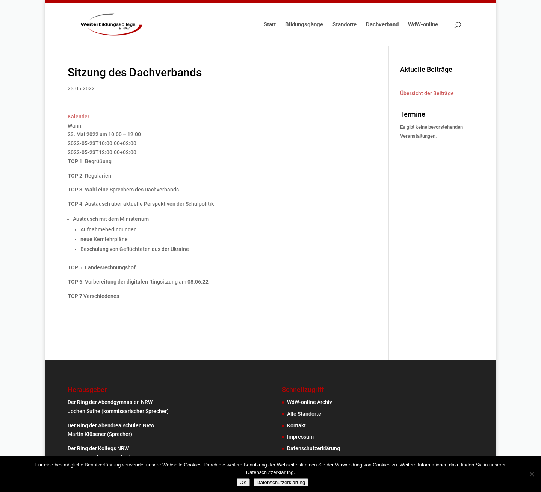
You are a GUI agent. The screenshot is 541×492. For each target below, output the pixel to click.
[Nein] (531, 474)
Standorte (344, 25)
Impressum (300, 437)
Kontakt (296, 425)
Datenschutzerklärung (313, 448)
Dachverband (382, 25)
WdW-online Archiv (309, 402)
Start (270, 25)
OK (243, 482)
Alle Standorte (304, 414)
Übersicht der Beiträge (427, 93)
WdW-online (423, 25)
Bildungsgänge (304, 25)
